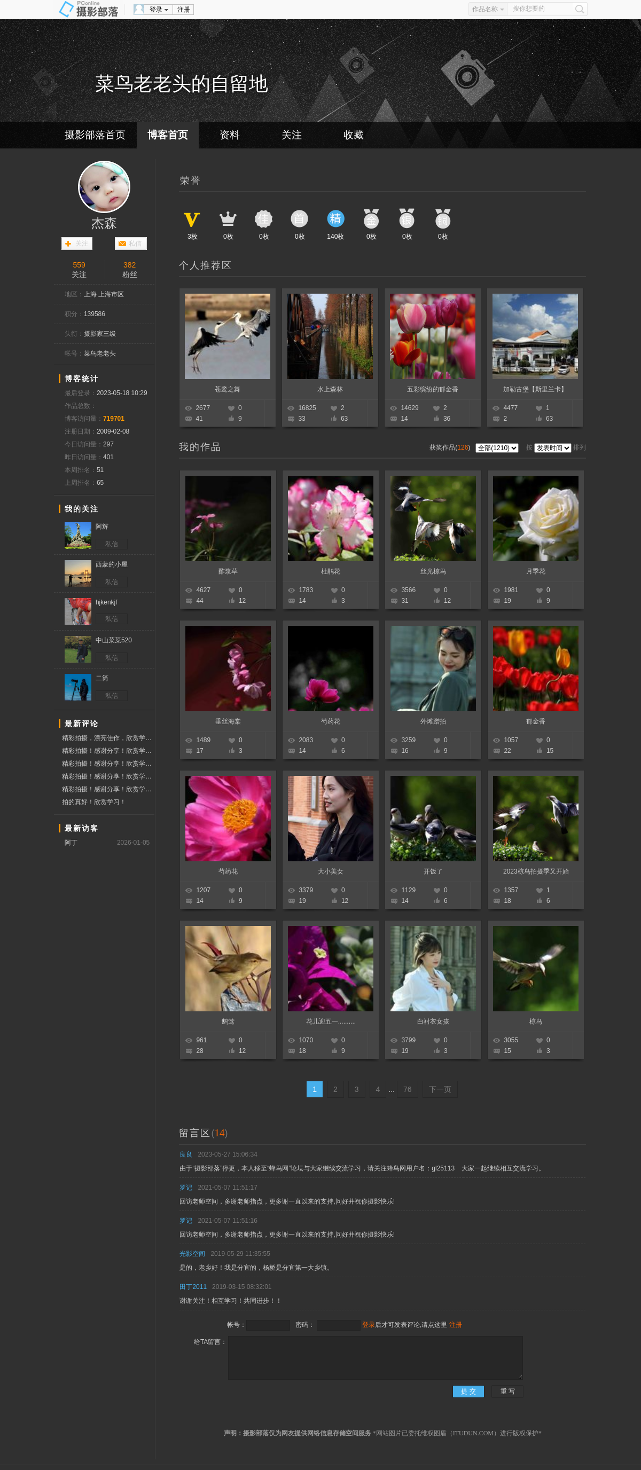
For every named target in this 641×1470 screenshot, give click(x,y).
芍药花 (330, 721)
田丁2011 (193, 1287)
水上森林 (330, 389)
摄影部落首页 (95, 134)
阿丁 (71, 842)
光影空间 (192, 1253)
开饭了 (433, 871)
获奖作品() (450, 447)
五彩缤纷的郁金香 (432, 389)
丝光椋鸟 (433, 571)
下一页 (440, 1089)
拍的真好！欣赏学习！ (94, 802)
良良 (185, 1154)
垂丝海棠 (228, 721)
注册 (183, 9)
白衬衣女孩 (433, 1021)
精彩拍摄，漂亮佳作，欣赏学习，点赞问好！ (108, 738)
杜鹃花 (330, 571)
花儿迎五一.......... (331, 1021)
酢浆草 (228, 571)
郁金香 (535, 721)
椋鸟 (535, 1021)
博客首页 (167, 134)
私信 (135, 243)
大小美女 (330, 871)
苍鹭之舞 (227, 389)
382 (129, 265)
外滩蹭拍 (433, 721)
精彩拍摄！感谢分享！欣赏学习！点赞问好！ (108, 751)
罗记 (185, 1187)
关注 (292, 134)
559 (79, 265)
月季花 (535, 571)
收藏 (353, 134)
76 (407, 1089)
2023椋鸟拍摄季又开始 (536, 871)
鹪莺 (228, 1021)
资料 (230, 134)
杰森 (104, 223)
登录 (156, 9)
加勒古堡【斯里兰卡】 (535, 389)
